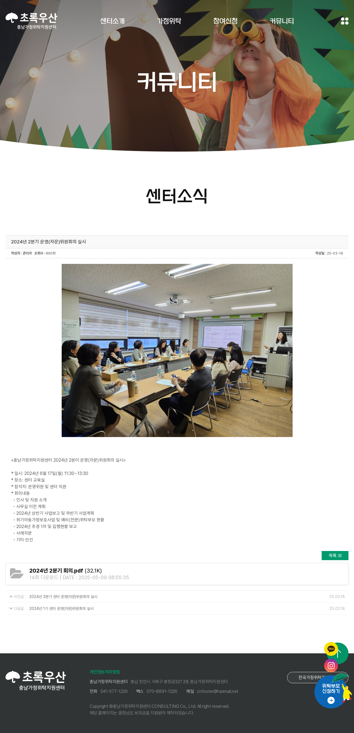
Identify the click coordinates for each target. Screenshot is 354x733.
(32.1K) (65, 570)
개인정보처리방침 (105, 672)
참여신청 (225, 21)
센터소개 (112, 21)
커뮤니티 (282, 21)
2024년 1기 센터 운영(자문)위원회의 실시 (61, 608)
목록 (333, 555)
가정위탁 (169, 21)
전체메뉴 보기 (344, 21)
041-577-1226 (114, 691)
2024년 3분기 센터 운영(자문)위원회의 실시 (63, 596)
